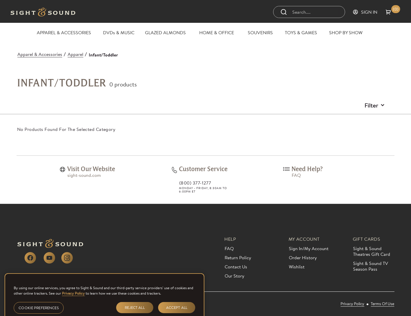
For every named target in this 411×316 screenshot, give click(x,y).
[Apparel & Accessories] (40, 54)
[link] (62, 169)
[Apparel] (75, 54)
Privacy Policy (73, 300)
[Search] (315, 12)
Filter (371, 105)
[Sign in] (365, 12)
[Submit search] (283, 12)
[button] (392, 12)
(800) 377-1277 (195, 183)
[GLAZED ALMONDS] (165, 32)
